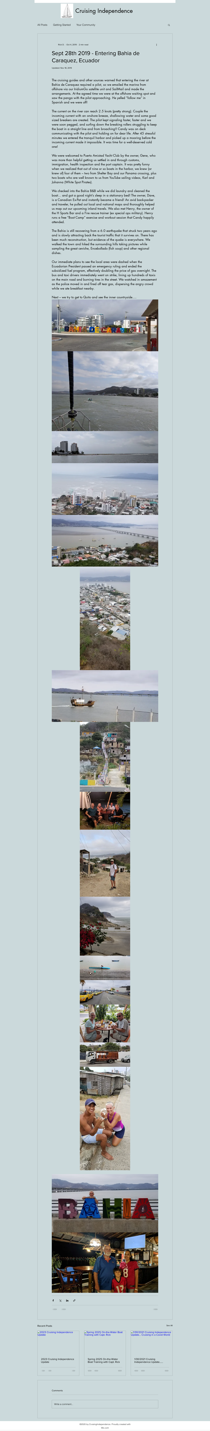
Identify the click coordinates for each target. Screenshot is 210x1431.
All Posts (42, 24)
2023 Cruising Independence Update (57, 1360)
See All (169, 1325)
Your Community (85, 24)
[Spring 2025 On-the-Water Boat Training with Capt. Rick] (105, 1342)
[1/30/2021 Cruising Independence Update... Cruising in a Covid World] (151, 1342)
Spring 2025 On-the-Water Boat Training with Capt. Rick (104, 1360)
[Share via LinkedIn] (67, 1300)
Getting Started (62, 24)
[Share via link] (74, 1300)
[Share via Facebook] (53, 1300)
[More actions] (156, 44)
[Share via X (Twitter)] (60, 1300)
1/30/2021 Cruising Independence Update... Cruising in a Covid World (148, 1360)
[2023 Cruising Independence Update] (58, 1342)
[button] (169, 25)
